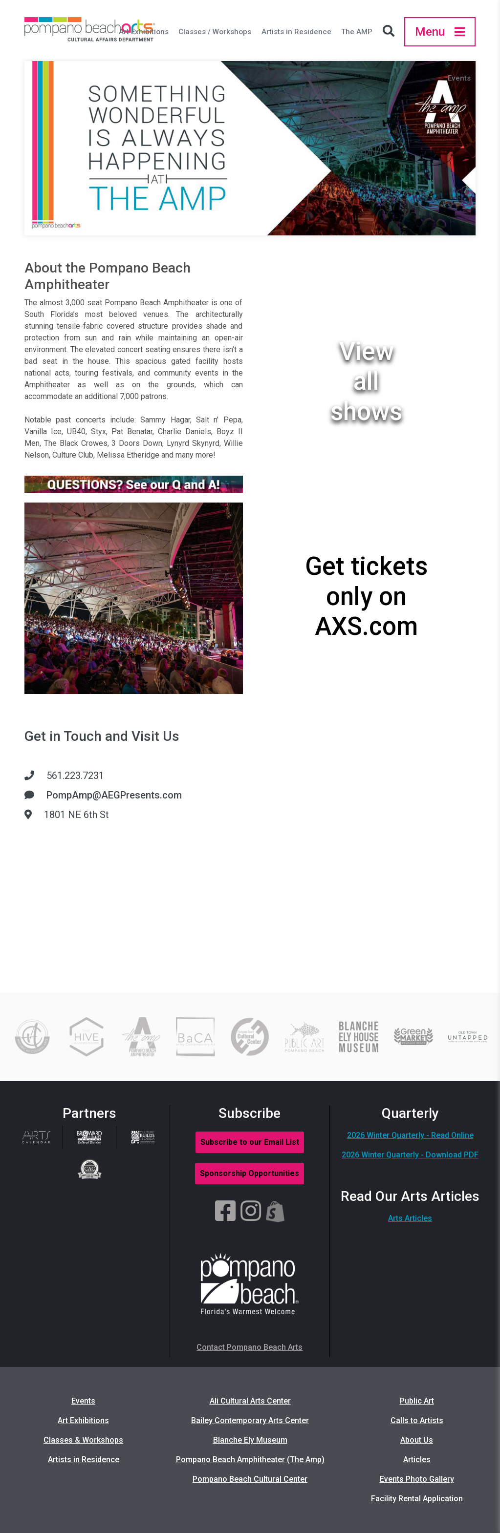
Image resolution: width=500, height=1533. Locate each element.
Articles (417, 1459)
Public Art (417, 1401)
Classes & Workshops (83, 1440)
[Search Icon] (391, 31)
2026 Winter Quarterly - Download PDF (410, 1154)
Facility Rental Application (417, 1498)
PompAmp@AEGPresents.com (114, 795)
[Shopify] (275, 1211)
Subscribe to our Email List (249, 1142)
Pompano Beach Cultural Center (250, 1479)
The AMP (356, 31)
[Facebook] (225, 1211)
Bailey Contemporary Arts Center (250, 1420)
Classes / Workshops (214, 31)
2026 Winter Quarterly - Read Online (410, 1135)
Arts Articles (410, 1218)
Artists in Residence (296, 31)
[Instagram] (250, 1211)
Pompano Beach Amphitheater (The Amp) (250, 1459)
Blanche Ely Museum (250, 1440)
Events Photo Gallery (417, 1479)
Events (459, 78)
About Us (416, 1440)
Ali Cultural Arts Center (250, 1401)
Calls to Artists (417, 1420)
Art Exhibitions (144, 31)
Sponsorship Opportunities (249, 1173)
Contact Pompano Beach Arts (249, 1347)
